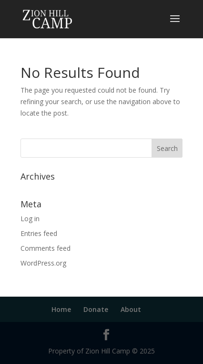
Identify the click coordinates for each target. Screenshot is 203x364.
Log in (30, 218)
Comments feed (45, 248)
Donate (95, 309)
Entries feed (38, 233)
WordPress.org (43, 263)
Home (61, 309)
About (131, 309)
